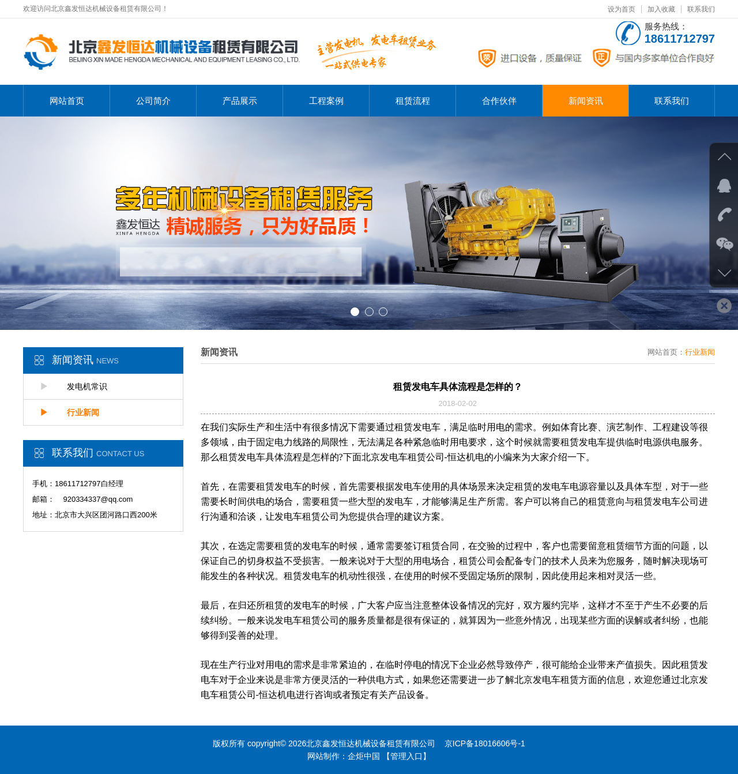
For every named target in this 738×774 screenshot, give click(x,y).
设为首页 (621, 9)
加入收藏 (661, 9)
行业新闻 (70, 412)
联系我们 (701, 9)
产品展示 (240, 101)
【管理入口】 (406, 756)
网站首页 (67, 101)
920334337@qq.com (98, 499)
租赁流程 (413, 101)
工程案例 (326, 101)
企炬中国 (364, 756)
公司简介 (153, 101)
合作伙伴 (499, 101)
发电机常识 (74, 386)
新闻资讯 (585, 101)
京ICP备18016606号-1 (485, 743)
